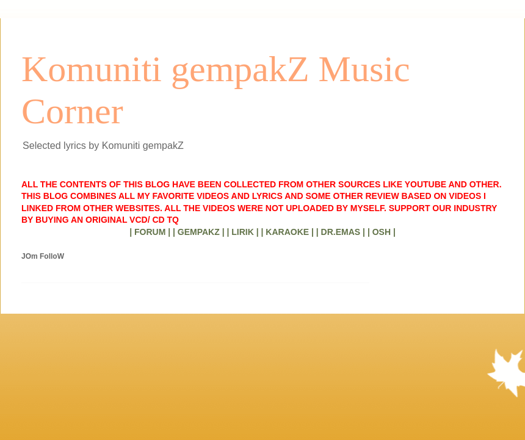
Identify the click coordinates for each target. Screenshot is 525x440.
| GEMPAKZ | (199, 232)
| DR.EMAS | (340, 232)
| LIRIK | (242, 232)
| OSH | (382, 232)
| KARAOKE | (287, 232)
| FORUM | (149, 232)
